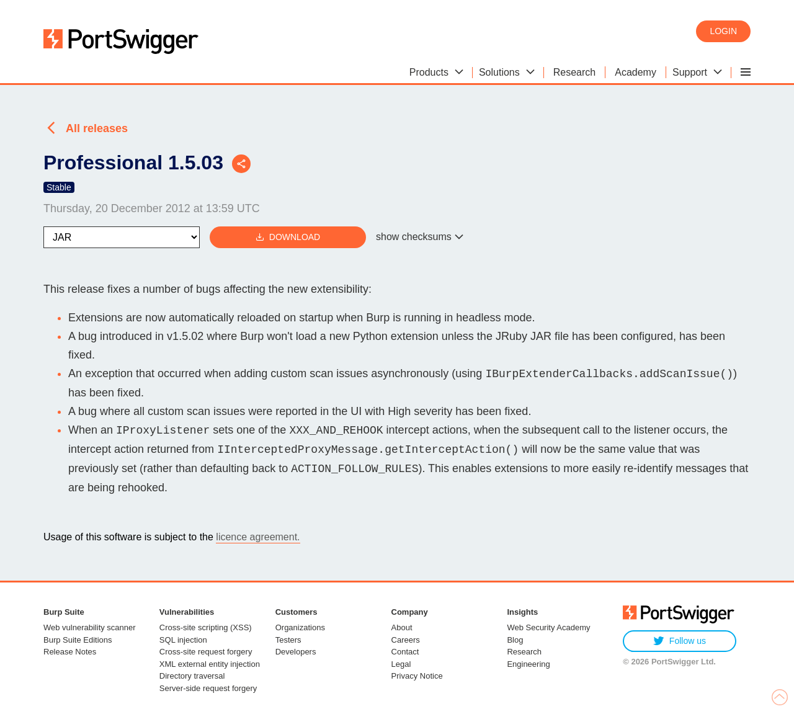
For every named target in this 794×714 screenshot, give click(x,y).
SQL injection (183, 640)
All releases (97, 128)
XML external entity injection (209, 664)
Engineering (528, 664)
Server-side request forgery (208, 688)
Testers (288, 640)
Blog (515, 640)
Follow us (679, 641)
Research (524, 651)
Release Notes (69, 651)
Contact (405, 651)
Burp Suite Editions (77, 640)
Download (288, 237)
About (402, 627)
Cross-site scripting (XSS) (205, 627)
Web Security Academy (548, 627)
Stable (59, 187)
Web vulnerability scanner (89, 627)
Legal (401, 664)
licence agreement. (258, 537)
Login (723, 31)
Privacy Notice (417, 676)
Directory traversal (192, 676)
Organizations (300, 627)
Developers (295, 651)
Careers (405, 640)
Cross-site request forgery (205, 651)
